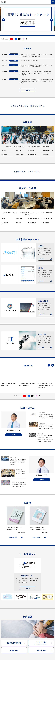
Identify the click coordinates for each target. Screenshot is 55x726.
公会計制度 (33, 154)
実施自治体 (5, 222)
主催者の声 (33, 222)
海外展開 (18, 222)
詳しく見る (41, 347)
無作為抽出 (19, 219)
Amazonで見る (13, 537)
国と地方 (32, 151)
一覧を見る (27, 90)
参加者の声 (46, 222)
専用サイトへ (41, 259)
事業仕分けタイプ (34, 219)
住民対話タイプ (47, 219)
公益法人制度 (19, 154)
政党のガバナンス (48, 151)
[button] (3, 19)
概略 (3, 219)
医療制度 (4, 151)
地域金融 (18, 151)
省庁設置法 (46, 154)
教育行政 (4, 154)
